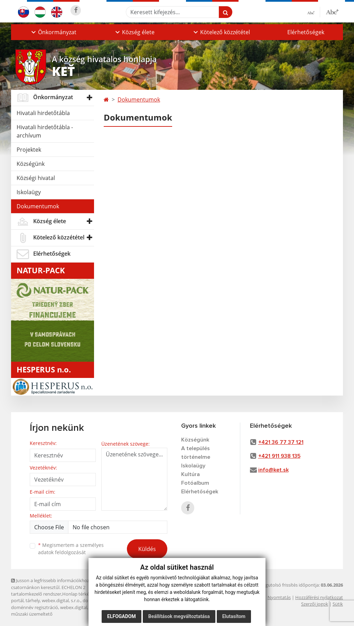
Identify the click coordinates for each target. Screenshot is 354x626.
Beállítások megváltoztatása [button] (179, 616)
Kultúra (190, 474)
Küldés (147, 549)
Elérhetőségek (305, 32)
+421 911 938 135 (279, 456)
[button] (53, 32)
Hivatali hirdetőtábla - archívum (45, 131)
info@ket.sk (273, 470)
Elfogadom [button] (121, 616)
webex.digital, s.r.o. (61, 600)
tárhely (33, 600)
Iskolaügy (29, 192)
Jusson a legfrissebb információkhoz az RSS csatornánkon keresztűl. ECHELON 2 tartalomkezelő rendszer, (57, 587)
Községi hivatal (36, 178)
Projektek (29, 149)
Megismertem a (71, 549)
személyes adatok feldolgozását (71, 549)
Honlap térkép (77, 594)
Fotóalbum (195, 483)
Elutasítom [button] (233, 616)
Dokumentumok (38, 206)
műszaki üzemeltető (32, 614)
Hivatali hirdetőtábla (43, 113)
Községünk (31, 164)
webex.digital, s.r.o (79, 607)
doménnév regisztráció (34, 607)
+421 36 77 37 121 (281, 442)
